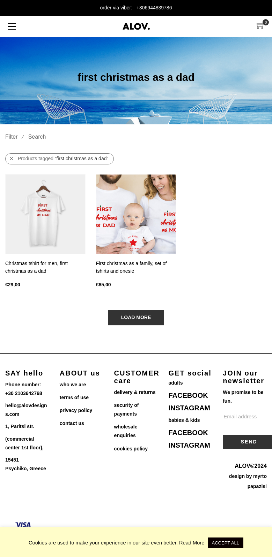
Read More (192, 543)
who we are (73, 384)
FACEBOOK (188, 395)
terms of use (74, 397)
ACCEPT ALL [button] (226, 543)
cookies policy (131, 448)
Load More (136, 317)
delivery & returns (135, 392)
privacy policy (76, 410)
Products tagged (59, 159)
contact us (72, 423)
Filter (11, 137)
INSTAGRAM (189, 408)
